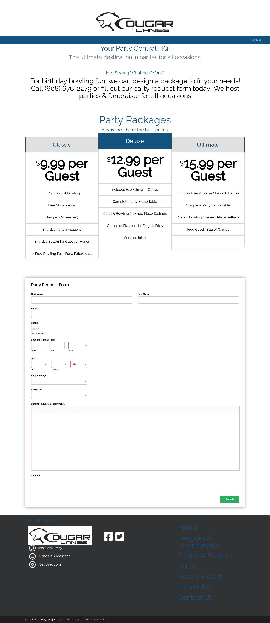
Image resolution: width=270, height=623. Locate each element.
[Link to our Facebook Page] (108, 537)
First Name (37, 294)
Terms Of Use (73, 619)
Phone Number (38, 334)
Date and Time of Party (43, 340)
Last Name (143, 294)
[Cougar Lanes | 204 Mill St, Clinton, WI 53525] (135, 21)
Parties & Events (203, 556)
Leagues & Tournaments (198, 541)
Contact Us (195, 597)
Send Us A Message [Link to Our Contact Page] (55, 556)
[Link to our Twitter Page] (119, 537)
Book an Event (200, 576)
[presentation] (59, 485)
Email (34, 308)
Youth (187, 566)
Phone (34, 323)
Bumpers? (36, 389)
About (187, 527)
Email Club (195, 587)
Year (71, 350)
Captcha (35, 475)
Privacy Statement (95, 619)
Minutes (55, 369)
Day (52, 350)
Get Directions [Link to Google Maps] (50, 564)
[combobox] (35, 328)
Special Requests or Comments (48, 404)
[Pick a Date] (85, 345)
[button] (35, 410)
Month (34, 350)
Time (33, 358)
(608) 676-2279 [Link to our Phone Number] (50, 548)
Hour (33, 369)
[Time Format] (78, 364)
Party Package (38, 375)
